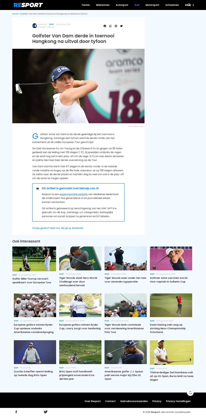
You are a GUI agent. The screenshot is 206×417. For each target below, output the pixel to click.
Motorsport (140, 5)
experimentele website (74, 194)
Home (15, 13)
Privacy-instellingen (178, 401)
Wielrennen (90, 5)
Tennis (73, 5)
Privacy (156, 401)
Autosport (109, 5)
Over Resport (93, 401)
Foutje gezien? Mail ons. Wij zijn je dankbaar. (58, 228)
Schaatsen (159, 5)
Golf (124, 5)
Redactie (42, 24)
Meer (176, 5)
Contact (110, 401)
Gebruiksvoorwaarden (134, 401)
